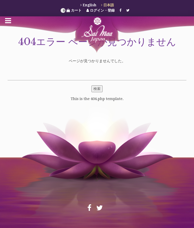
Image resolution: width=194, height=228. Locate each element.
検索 (97, 89)
